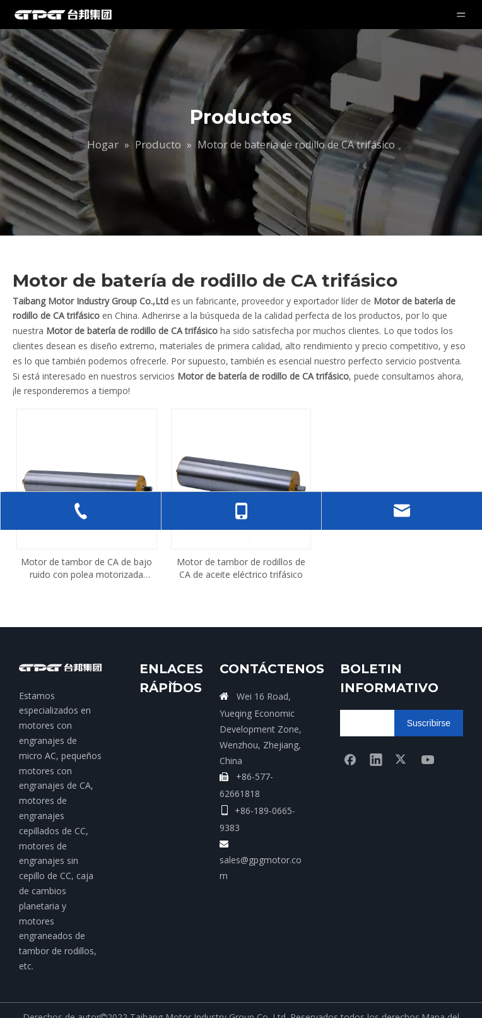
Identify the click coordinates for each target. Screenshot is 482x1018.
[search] (389, 694)
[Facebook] (350, 730)
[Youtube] (428, 730)
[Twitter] (402, 730)
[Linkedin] (376, 730)
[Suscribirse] (428, 694)
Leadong (279, 1002)
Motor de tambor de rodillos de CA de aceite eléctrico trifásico (241, 539)
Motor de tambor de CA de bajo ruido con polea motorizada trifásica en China (86, 539)
